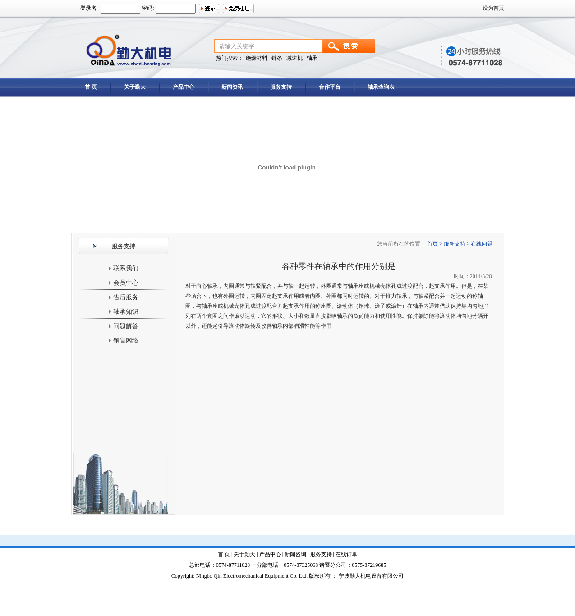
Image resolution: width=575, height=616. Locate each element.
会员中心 (123, 282)
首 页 (91, 87)
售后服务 (123, 297)
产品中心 (183, 87)
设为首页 (493, 8)
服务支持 (281, 87)
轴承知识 (123, 311)
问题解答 (123, 326)
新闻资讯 (232, 87)
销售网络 (123, 340)
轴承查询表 (381, 87)
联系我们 (123, 268)
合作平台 (329, 87)
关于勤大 (135, 87)
